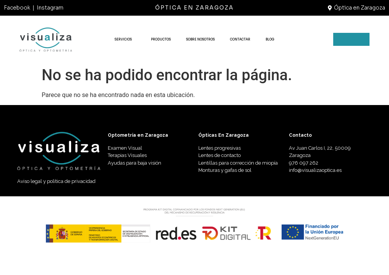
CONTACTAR (240, 39)
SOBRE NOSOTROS (200, 39)
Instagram (50, 7)
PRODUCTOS (161, 39)
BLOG (270, 39)
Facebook (17, 7)
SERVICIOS (125, 39)
